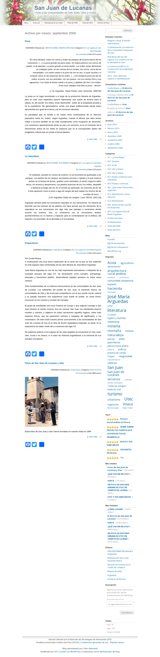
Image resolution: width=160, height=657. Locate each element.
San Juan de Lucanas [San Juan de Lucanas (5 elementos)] (116, 373)
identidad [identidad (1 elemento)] (111, 292)
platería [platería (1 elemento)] (111, 349)
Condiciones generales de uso (94, 642)
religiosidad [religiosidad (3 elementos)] (125, 356)
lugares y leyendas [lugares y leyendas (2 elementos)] (117, 317)
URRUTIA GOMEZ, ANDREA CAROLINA (59, 48)
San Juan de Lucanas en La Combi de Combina (119, 566)
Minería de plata (115, 571)
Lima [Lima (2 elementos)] (110, 305)
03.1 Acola (112, 165)
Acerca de (36, 23)
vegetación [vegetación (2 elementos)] (113, 404)
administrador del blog (110, 651)
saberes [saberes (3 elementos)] (112, 363)
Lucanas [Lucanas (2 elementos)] (112, 314)
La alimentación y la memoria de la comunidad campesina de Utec (120, 50)
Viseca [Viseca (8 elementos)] (128, 404)
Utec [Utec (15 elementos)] (128, 399)
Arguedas (112, 575)
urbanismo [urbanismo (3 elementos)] (114, 399)
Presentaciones (114, 222)
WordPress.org (114, 251)
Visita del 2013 (87, 23)
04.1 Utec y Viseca (115, 169)
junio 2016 (112, 124)
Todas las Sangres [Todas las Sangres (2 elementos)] (117, 385)
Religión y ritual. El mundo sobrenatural (119, 42)
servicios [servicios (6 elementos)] (114, 379)
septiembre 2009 (115, 148)
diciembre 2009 (114, 136)
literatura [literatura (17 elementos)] (117, 310)
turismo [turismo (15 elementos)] (115, 394)
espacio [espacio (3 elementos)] (112, 284)
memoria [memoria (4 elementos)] (113, 322)
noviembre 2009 (115, 140)
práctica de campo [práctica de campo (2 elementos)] (117, 352)
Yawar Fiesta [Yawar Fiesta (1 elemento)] (127, 408)
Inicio (26, 23)
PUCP (75, 642)
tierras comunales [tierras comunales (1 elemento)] (115, 383)
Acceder (111, 239)
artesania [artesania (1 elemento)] (111, 277)
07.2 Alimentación (115, 201)
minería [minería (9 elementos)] (114, 326)
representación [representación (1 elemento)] (114, 360)
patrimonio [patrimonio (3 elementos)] (114, 342)
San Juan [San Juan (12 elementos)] (115, 367)
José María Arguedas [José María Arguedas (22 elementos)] (119, 298)
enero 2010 (113, 132)
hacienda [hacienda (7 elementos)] (115, 288)
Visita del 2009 (72, 23)
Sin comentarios (82, 54)
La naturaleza (32, 156)
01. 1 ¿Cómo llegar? (116, 157)
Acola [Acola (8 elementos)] (112, 262)
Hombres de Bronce (117, 579)
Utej (122, 457)
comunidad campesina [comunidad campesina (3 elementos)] (120, 280)
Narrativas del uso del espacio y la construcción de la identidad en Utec (120, 60)
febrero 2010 (113, 128)
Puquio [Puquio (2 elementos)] (111, 356)
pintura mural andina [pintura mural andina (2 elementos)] (118, 345)
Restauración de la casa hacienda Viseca (118, 559)
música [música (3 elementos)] (129, 331)
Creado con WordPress (69, 651)
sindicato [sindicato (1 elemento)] (128, 380)
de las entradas (116, 243)
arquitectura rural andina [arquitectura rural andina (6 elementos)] (117, 272)
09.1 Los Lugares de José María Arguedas (86, 250)
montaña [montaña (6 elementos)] (114, 330)
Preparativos (31, 243)
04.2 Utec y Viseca (115, 173)
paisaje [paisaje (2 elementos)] (111, 338)
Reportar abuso (117, 642)
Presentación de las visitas (53, 23)
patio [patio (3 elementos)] (122, 339)
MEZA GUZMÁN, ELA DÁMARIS (58, 163)
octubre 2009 (113, 144)
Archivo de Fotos (103, 23)
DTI (109, 639)
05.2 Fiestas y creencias (118, 183)
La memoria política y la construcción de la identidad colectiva (120, 69)
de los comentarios (118, 247)
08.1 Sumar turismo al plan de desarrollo (119, 206)
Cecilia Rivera (58, 250)
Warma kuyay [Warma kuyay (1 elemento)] (113, 408)
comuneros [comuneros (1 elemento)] (124, 277)
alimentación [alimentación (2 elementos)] (114, 266)
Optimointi (93, 648)
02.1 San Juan (113, 161)
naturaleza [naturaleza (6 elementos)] (115, 335)
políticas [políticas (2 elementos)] (122, 349)
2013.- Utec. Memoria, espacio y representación (119, 77)
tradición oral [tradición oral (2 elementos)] (114, 389)
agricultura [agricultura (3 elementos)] (126, 263)
